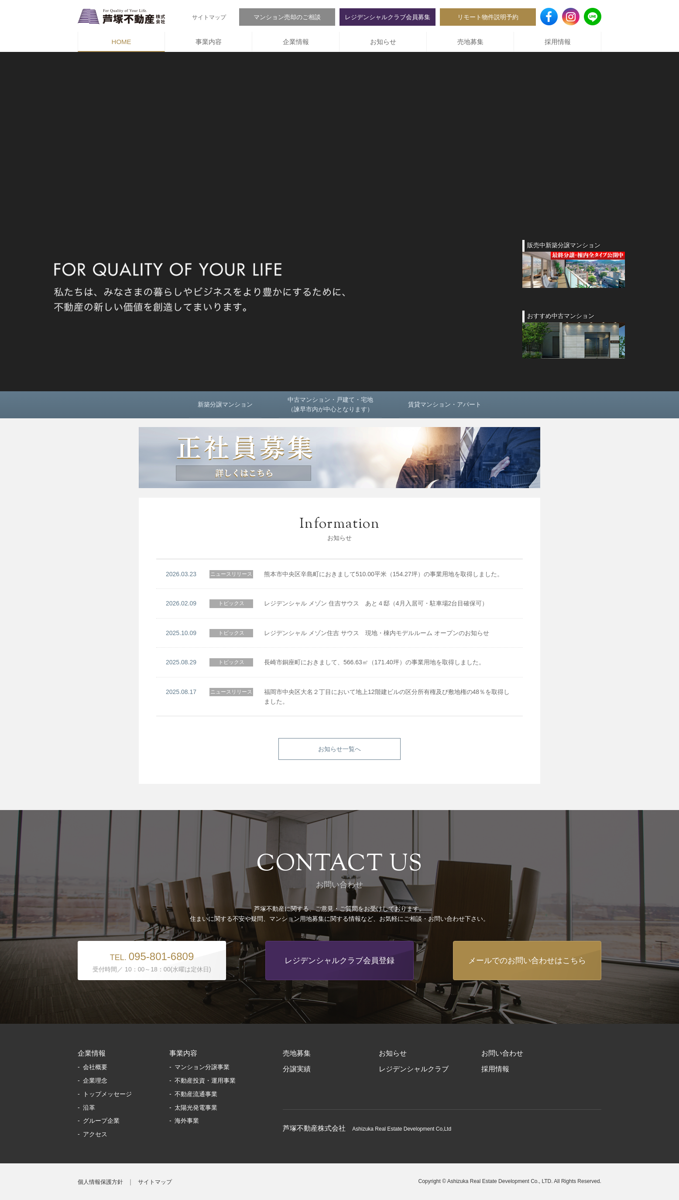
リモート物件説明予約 (487, 17)
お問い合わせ (502, 1053)
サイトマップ (209, 17)
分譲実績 (297, 1069)
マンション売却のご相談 (287, 17)
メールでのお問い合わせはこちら (527, 960)
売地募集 (470, 41)
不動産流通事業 (196, 1094)
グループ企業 (101, 1120)
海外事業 (187, 1120)
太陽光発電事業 (196, 1107)
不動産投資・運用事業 (205, 1080)
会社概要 (95, 1066)
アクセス (95, 1134)
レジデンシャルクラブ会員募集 (387, 17)
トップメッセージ (107, 1094)
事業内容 (208, 41)
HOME (121, 41)
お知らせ (383, 41)
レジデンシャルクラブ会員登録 (339, 960)
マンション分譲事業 (202, 1066)
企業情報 (296, 41)
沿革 (89, 1107)
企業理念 (95, 1080)
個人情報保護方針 (100, 1182)
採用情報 (558, 41)
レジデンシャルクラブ (414, 1069)
